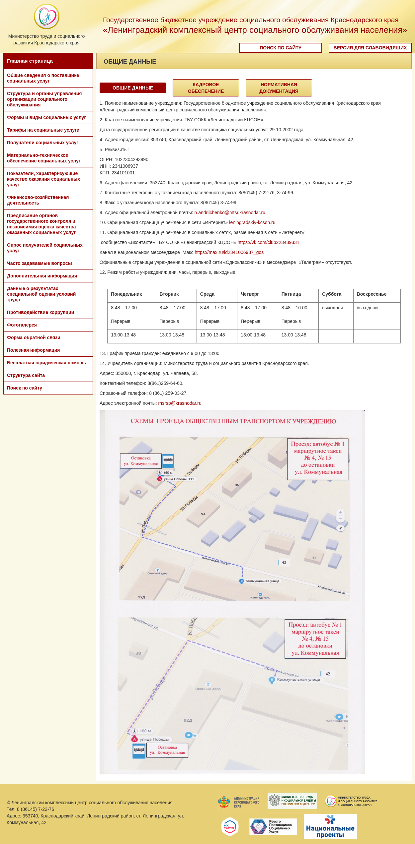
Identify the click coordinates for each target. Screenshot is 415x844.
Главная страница (30, 61)
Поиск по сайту (280, 47)
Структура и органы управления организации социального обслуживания (44, 99)
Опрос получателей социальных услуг (45, 247)
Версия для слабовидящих (370, 47)
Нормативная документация (278, 88)
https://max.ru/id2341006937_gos (229, 252)
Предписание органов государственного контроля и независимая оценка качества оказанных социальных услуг (41, 224)
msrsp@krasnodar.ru (180, 403)
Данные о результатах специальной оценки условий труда (41, 294)
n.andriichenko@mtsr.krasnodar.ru (230, 212)
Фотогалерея (22, 325)
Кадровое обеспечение (206, 88)
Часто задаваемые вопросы (39, 263)
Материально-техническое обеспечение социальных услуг (44, 157)
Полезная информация (33, 350)
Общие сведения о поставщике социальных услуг (43, 78)
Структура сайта (26, 375)
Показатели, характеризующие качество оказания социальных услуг (43, 179)
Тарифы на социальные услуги (43, 130)
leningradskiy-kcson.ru (252, 222)
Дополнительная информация (42, 275)
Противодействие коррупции (40, 312)
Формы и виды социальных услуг (46, 117)
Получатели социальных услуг (42, 142)
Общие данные (133, 87)
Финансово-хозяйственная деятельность (38, 200)
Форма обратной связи (33, 337)
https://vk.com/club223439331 (268, 242)
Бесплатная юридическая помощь (46, 362)
